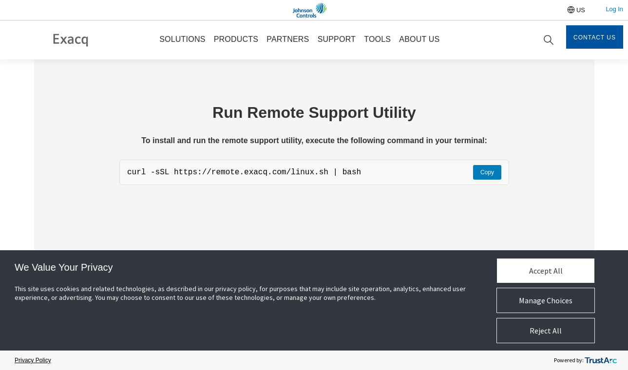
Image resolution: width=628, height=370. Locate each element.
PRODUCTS (236, 39)
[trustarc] (601, 360)
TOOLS (377, 39)
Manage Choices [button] (545, 300)
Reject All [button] (546, 330)
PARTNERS (287, 39)
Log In (614, 9)
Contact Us (594, 37)
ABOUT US (419, 39)
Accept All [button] (546, 271)
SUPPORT (337, 39)
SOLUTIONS (182, 39)
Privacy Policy (33, 360)
